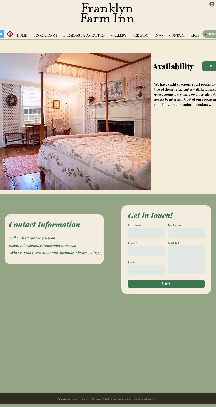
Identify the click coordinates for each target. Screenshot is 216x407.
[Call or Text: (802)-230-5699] (32, 238)
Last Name (174, 225)
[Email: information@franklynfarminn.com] (43, 245)
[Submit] (166, 284)
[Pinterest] (10, 34)
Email (131, 243)
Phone (131, 262)
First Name (134, 225)
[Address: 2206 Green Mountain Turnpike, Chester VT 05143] (55, 253)
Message (173, 242)
